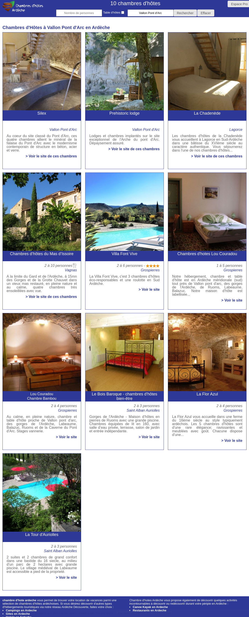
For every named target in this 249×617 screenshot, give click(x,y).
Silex (41, 113)
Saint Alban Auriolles (143, 410)
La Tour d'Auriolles (41, 534)
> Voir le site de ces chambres (51, 156)
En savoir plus (162, 613)
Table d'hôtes (113, 12)
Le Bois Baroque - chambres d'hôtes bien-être (124, 396)
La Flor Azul (207, 394)
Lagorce (235, 130)
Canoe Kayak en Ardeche (150, 607)
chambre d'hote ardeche (19, 600)
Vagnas (71, 270)
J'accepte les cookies (131, 613)
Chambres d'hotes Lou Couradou (207, 254)
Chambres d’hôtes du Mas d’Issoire (41, 254)
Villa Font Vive (124, 254)
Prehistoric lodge (124, 113)
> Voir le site (149, 289)
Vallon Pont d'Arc (63, 130)
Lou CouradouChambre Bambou (41, 396)
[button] (185, 12)
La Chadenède (207, 113)
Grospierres (150, 270)
